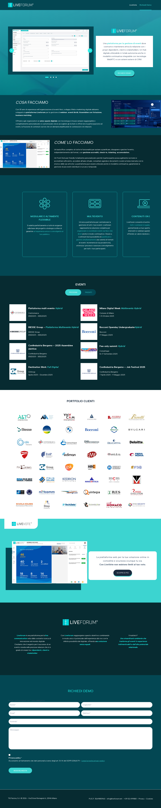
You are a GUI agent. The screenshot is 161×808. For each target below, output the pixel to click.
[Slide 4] (56, 77)
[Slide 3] (53, 77)
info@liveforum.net (114, 799)
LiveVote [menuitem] (133, 5)
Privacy (142, 799)
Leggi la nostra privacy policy (93, 761)
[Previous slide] (11, 50)
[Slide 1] (47, 77)
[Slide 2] (50, 77)
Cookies (149, 799)
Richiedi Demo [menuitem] (146, 5)
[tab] (73, 292)
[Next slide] (90, 50)
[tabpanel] (80, 343)
